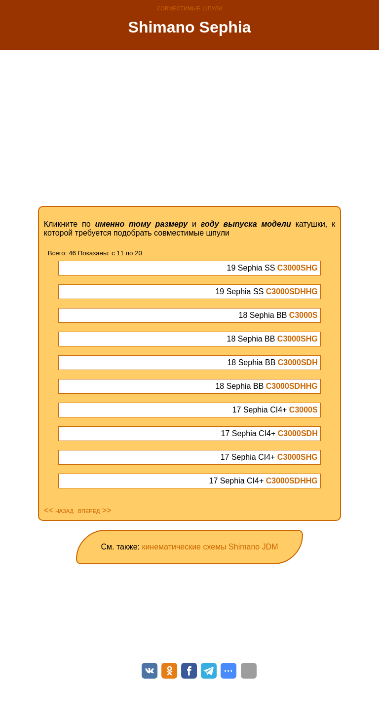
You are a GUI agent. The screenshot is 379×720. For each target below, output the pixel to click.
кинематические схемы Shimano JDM (210, 547)
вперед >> (95, 510)
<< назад (59, 510)
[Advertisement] (189, 128)
